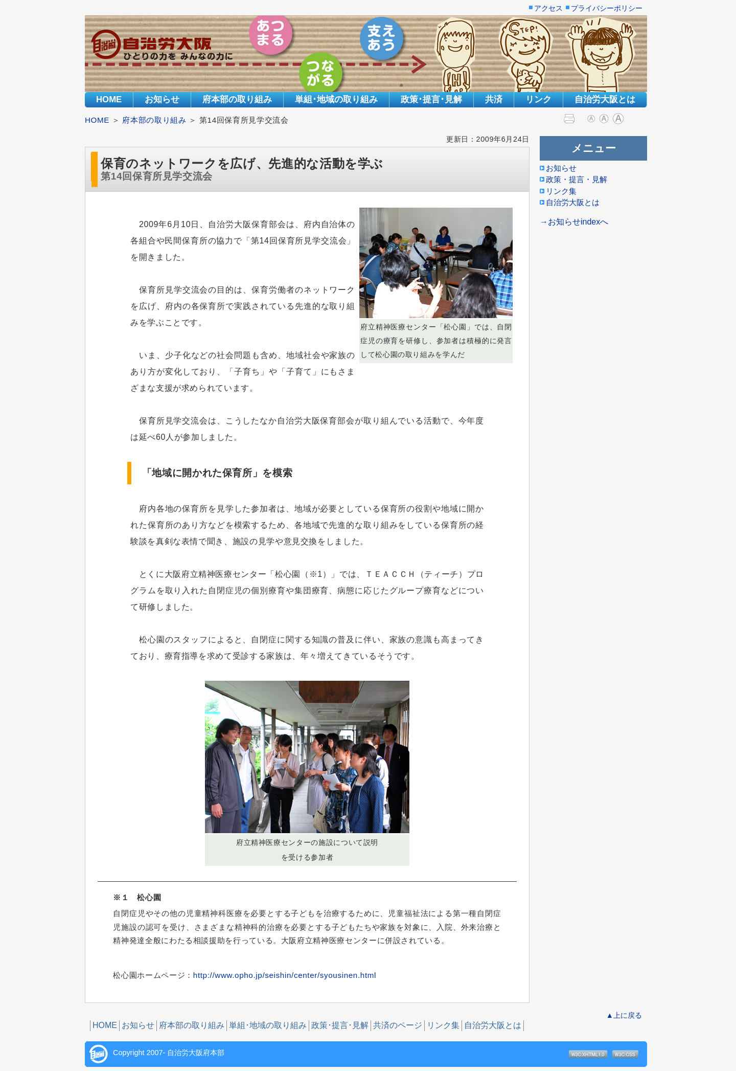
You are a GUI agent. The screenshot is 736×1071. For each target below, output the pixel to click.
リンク (538, 99)
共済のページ (397, 1025)
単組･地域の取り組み (336, 99)
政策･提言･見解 (431, 99)
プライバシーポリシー (606, 8)
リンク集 (443, 1025)
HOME (109, 99)
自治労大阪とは (604, 99)
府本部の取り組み (237, 99)
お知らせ (162, 99)
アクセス (548, 8)
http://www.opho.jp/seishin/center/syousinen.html (284, 975)
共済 (493, 99)
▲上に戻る (624, 1015)
